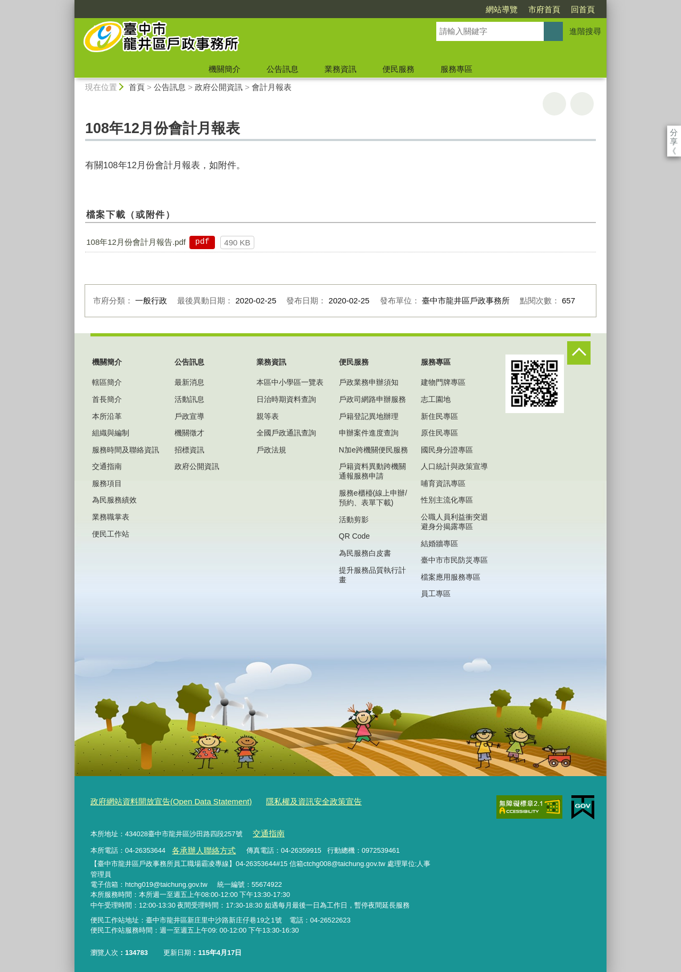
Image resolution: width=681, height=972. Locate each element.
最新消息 (189, 382)
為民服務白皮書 (365, 553)
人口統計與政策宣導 (454, 466)
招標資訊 (189, 450)
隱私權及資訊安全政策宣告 (286, 800)
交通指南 (107, 466)
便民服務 (398, 68)
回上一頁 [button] (582, 104)
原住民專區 (439, 433)
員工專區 (436, 593)
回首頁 (522, 9)
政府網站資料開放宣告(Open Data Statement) (160, 800)
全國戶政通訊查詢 (286, 433)
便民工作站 (110, 534)
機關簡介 (224, 68)
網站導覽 (440, 9)
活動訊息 (189, 399)
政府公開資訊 (219, 87)
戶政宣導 (189, 416)
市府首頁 (483, 9)
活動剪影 (354, 519)
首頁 (137, 87)
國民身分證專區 (447, 450)
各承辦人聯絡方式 (199, 845)
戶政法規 (271, 450)
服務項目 (107, 483)
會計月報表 (272, 87)
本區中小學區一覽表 (289, 382)
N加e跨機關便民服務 (373, 450)
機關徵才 (189, 433)
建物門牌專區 (443, 382)
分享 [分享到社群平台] (674, 132)
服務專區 (456, 68)
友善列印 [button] (554, 104)
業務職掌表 (110, 517)
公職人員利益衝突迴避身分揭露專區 (454, 522)
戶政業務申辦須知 (368, 382)
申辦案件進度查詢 (368, 433)
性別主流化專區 (447, 500)
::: (70, 4)
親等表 (267, 416)
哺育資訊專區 (443, 483)
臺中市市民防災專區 (454, 560)
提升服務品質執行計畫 (372, 575)
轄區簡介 (107, 382)
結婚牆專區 (439, 543)
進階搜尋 (585, 31)
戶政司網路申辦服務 (372, 399)
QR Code (354, 536)
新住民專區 (439, 416)
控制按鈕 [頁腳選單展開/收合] (579, 353)
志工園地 (436, 399)
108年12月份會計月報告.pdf (136, 241)
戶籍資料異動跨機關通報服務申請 (372, 471)
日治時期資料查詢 (286, 399)
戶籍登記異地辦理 (368, 416)
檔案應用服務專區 (450, 577)
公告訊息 (282, 68)
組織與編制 (110, 433)
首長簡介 (107, 399)
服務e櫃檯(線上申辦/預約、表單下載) (373, 498)
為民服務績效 (114, 500)
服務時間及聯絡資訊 (125, 450)
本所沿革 (107, 416)
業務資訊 (340, 68)
